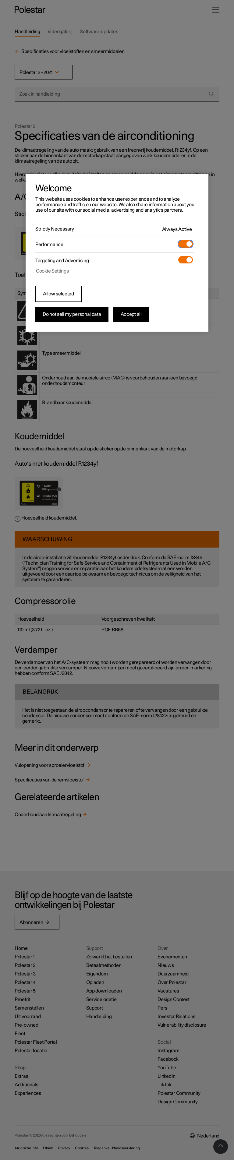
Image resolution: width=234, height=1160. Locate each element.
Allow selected (58, 293)
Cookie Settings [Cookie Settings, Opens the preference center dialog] (52, 271)
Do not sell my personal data (72, 314)
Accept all (131, 314)
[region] (117, 253)
